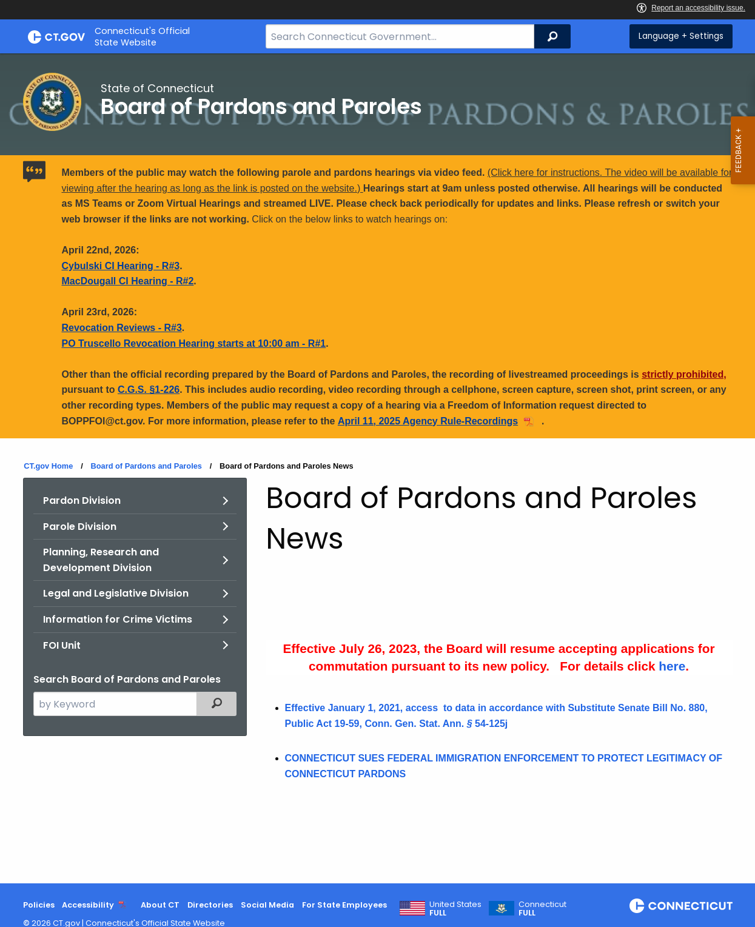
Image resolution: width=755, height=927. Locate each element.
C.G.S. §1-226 (149, 389)
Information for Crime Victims (117, 619)
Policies (39, 905)
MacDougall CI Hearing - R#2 (128, 281)
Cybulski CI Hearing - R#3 (121, 266)
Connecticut (542, 908)
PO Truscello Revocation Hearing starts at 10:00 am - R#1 (194, 343)
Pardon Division (82, 500)
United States (455, 908)
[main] (377, 468)
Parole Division (79, 527)
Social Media (267, 905)
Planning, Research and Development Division (101, 560)
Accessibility (88, 905)
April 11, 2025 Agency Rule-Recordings (428, 421)
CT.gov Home (48, 465)
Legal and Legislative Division (116, 593)
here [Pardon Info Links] (672, 666)
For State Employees (344, 905)
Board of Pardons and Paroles (145, 465)
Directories (210, 905)
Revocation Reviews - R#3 (122, 328)
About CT (160, 905)
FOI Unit (62, 645)
